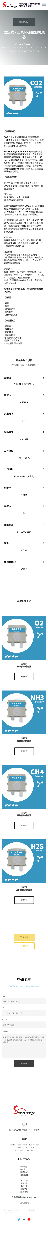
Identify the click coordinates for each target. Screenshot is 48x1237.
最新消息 (24, 1197)
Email (4, 1010)
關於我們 (24, 1200)
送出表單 (24, 1069)
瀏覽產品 (24, 682)
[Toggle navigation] (44, 4)
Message (5, 1033)
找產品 (24, 943)
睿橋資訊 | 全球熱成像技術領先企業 (29, 4)
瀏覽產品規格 (24, 22)
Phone (4, 1021)
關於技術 (24, 1203)
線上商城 (24, 1222)
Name (4, 998)
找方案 (24, 951)
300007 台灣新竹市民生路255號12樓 (24, 1132)
